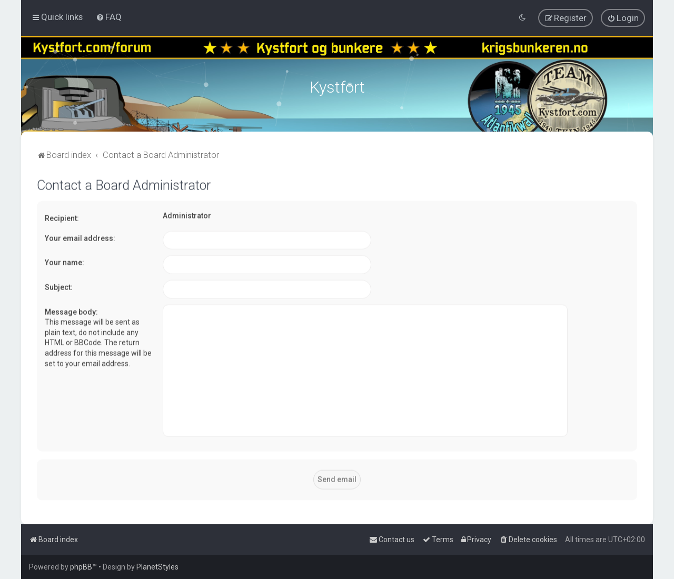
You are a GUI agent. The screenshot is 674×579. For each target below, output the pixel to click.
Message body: (71, 310)
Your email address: (80, 237)
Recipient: (62, 217)
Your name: (64, 261)
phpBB (81, 567)
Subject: (59, 286)
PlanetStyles (157, 567)
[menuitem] (108, 17)
